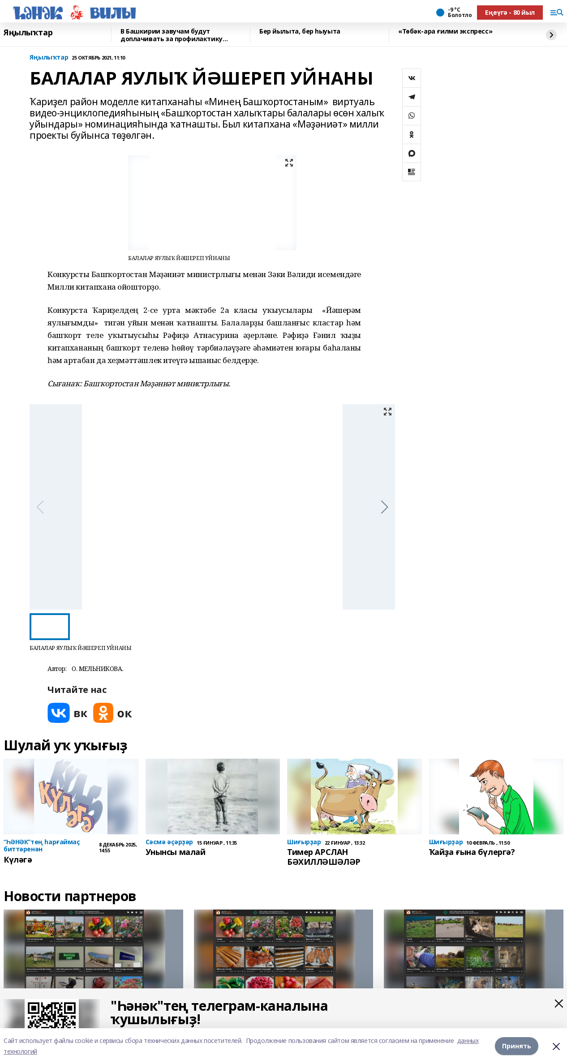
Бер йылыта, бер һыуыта (299, 31)
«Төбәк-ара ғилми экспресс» (445, 31)
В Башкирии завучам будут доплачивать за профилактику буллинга (171, 35)
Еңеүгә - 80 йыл (510, 12)
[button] (384, 507)
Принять (516, 1046)
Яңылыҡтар (28, 33)
